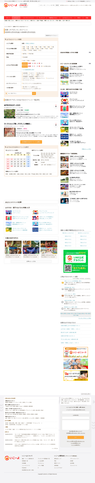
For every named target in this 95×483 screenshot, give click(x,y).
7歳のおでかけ (83, 242)
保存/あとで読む (70, 1)
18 (15, 163)
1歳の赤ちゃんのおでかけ (83, 233)
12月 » (28, 153)
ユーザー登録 (8, 429)
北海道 (12, 20)
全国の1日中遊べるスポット (68, 336)
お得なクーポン (8, 410)
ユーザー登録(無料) (80, 1)
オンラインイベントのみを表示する (32, 83)
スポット (8, 17)
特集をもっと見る (86, 149)
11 (15, 161)
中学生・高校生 (33, 50)
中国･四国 (87, 313)
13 (21, 161)
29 (28, 166)
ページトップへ (86, 394)
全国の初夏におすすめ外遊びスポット (70, 325)
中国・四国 (58, 20)
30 (8, 168)
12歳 (42, 48)
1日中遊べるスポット (64, 5)
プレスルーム (41, 463)
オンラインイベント (28, 17)
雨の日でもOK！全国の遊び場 (68, 332)
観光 (31, 402)
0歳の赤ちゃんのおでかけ (68, 233)
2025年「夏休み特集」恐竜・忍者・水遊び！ (15, 423)
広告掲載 (24, 463)
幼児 (51, 48)
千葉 (25, 20)
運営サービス (57, 463)
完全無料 (25, 57)
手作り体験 (12, 406)
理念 (55, 460)
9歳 (28, 48)
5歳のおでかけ (83, 239)
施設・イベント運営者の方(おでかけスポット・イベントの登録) (27, 429)
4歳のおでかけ (68, 239)
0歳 (24, 47)
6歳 (49, 47)
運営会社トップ (57, 458)
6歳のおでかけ (68, 242)
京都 (51, 20)
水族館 (36, 414)
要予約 (24, 53)
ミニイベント (50, 78)
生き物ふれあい (41, 73)
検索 (34, 93)
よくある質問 (41, 460)
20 (21, 163)
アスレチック (29, 410)
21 (24, 163)
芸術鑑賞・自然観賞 (28, 76)
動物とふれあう (19, 406)
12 (18, 161)
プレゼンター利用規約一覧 (44, 458)
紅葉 (71, 5)
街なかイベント (41, 78)
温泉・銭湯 (7, 418)
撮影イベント (40, 74)
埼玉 (28, 20)
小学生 (24, 50)
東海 (31, 20)
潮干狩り (27, 418)
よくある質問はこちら (76, 443)
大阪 (48, 20)
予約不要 (31, 53)
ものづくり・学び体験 (29, 78)
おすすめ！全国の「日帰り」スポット (70, 329)
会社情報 (72, 463)
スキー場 (13, 418)
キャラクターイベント (29, 80)
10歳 (32, 48)
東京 (19, 20)
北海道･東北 (70, 313)
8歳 (24, 48)
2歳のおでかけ (68, 236)
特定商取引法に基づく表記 (28, 470)
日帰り (86, 5)
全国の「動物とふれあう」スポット (70, 342)
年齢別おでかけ (53, 17)
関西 (45, 20)
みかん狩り (75, 5)
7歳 (53, 47)
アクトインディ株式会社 (71, 456)
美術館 (32, 414)
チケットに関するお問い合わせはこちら (76, 441)
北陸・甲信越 (40, 20)
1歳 (28, 47)
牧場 (24, 402)
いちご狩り (32, 418)
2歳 (32, 47)
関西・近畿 (16, 174)
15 (28, 161)
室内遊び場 (15, 414)
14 (24, 161)
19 (18, 163)
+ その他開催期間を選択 (28, 69)
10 (11, 161)
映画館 (20, 414)
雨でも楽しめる (8, 414)
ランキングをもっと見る (84, 318)
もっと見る (54, 448)
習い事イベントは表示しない (30, 87)
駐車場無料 (22, 410)
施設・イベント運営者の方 (28, 458)
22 (28, 163)
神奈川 (22, 20)
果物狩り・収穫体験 (40, 418)
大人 (40, 50)
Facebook (24, 467)
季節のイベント (40, 76)
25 (15, 166)
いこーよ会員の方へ (75, 445)
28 (24, 166)
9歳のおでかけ (83, 245)
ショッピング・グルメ (29, 74)
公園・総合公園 (36, 410)
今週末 (33, 60)
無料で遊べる (16, 410)
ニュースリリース (26, 465)
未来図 (71, 460)
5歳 (45, 47)
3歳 (36, 47)
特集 (87, 17)
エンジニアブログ (58, 467)
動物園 (10, 402)
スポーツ (32, 73)
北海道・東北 (7, 20)
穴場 (90, 5)
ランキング (42, 17)
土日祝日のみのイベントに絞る (31, 142)
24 (11, 166)
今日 (24, 60)
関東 (17, 20)
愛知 (34, 20)
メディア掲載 (41, 465)
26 (18, 166)
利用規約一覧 (25, 460)
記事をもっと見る (31, 261)
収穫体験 (26, 406)
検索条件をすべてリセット (52, 35)
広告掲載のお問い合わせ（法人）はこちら (75, 433)
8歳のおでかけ (68, 245)
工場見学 (7, 406)
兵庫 (53, 20)
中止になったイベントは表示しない (32, 88)
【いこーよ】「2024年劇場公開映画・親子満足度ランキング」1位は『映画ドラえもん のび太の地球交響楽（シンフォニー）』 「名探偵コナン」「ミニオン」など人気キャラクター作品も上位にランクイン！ (35, 436)
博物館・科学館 (26, 414)
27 (21, 166)
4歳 (40, 47)
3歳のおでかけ (83, 236)
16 (8, 163)
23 (8, 166)
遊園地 (6, 402)
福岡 (69, 20)
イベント (16, 17)
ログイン (88, 1)
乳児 (47, 48)
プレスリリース (73, 465)
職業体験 (31, 406)
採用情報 (56, 465)
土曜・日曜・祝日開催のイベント (48, 164)
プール (27, 402)
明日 (28, 60)
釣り (21, 402)
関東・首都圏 (9, 174)
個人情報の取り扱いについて (75, 431)
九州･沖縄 (75, 315)
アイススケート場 (20, 418)
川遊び (42, 410)
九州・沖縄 (65, 20)
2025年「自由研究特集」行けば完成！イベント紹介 (16, 424)
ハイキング (81, 5)
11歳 (37, 48)
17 (11, 163)
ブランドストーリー (74, 458)
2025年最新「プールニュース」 (34, 423)
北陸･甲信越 (77, 313)
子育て (79, 17)
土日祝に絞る (47, 66)
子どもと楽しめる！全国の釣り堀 (69, 339)
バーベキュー (16, 402)
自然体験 (25, 73)
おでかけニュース (67, 17)
